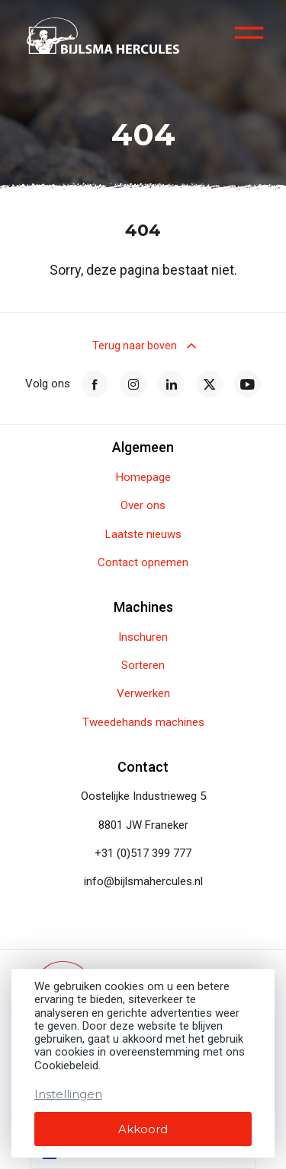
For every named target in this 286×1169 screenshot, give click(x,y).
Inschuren (143, 637)
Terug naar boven (143, 345)
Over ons (143, 505)
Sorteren (143, 665)
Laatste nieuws (143, 534)
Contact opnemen (143, 562)
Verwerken (143, 693)
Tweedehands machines (143, 722)
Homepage (143, 477)
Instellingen (68, 1094)
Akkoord (143, 1129)
